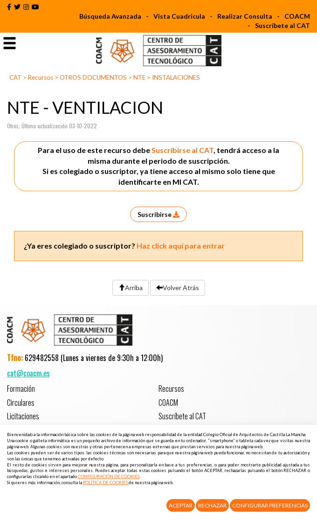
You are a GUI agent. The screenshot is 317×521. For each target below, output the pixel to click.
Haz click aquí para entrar (181, 245)
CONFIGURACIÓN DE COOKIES (108, 476)
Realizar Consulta (244, 16)
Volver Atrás (177, 288)
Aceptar (181, 505)
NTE (139, 77)
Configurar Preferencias (270, 505)
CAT (15, 77)
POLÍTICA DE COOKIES (106, 482)
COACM (297, 16)
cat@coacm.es (28, 373)
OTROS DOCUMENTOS (93, 77)
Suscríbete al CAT (282, 25)
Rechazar (212, 505)
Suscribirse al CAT (183, 150)
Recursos (40, 77)
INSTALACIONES (176, 77)
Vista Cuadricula (179, 16)
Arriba (130, 288)
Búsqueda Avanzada (110, 16)
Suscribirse (158, 214)
